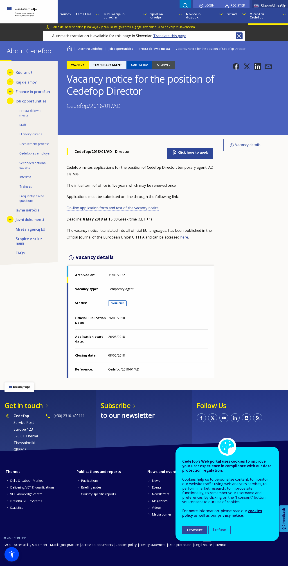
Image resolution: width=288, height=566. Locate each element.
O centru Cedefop (90, 49)
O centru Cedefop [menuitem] (257, 15)
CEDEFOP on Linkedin (235, 417)
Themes (13, 471)
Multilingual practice (64, 545)
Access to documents (97, 545)
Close (239, 35)
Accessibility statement (30, 545)
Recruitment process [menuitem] (34, 144)
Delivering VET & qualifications (32, 487)
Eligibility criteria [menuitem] (30, 134)
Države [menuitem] (232, 14)
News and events (162, 471)
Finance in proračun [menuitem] (33, 91)
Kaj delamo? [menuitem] (26, 82)
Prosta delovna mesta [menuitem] (30, 113)
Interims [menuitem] (25, 177)
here (184, 237)
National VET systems (26, 501)
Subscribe (115, 405)
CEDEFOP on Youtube (223, 417)
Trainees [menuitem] (25, 186)
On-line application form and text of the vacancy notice (113, 207)
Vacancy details (248, 144)
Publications (90, 480)
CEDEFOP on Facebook (201, 417)
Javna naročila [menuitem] (28, 210)
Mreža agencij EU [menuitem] (30, 229)
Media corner (161, 514)
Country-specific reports (98, 494)
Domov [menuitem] (65, 14)
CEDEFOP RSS (257, 417)
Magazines (160, 501)
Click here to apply (193, 152)
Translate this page (169, 35)
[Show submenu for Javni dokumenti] (10, 219)
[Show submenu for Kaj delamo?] (10, 81)
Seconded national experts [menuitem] (32, 165)
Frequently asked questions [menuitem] (31, 198)
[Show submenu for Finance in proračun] (10, 91)
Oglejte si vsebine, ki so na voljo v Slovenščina (163, 27)
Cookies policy (126, 545)
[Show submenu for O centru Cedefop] (284, 15)
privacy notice (230, 515)
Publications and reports (98, 471)
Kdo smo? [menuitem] (24, 72)
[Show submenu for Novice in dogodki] (220, 15)
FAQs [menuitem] (20, 252)
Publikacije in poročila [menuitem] (114, 15)
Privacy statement (152, 545)
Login (209, 5)
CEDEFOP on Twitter (212, 417)
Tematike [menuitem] (83, 14)
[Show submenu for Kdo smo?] (10, 72)
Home (69, 48)
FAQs (7, 545)
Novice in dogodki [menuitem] (193, 15)
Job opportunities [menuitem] (31, 101)
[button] (236, 66)
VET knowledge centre (26, 494)
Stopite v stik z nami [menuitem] (29, 241)
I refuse (219, 530)
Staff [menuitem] (22, 125)
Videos (157, 507)
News (156, 480)
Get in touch (23, 405)
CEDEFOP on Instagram (246, 417)
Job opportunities (120, 49)
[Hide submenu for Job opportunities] (10, 101)
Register (237, 5)
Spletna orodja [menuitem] (156, 15)
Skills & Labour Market (26, 480)
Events (157, 487)
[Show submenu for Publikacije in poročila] (144, 15)
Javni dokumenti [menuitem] (30, 219)
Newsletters (160, 494)
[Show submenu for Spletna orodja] (180, 15)
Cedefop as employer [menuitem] (35, 153)
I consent (194, 529)
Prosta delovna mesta (154, 49)
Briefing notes (91, 487)
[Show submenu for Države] (244, 15)
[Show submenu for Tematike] (97, 15)
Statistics (16, 507)
